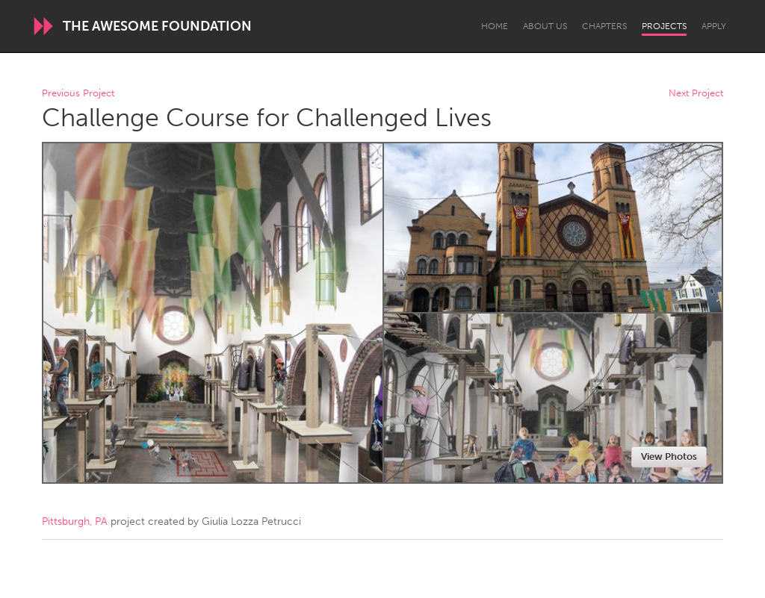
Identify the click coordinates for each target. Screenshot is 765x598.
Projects (664, 26)
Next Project (696, 94)
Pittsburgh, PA (75, 521)
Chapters (604, 26)
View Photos (669, 456)
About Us (545, 26)
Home (494, 26)
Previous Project (78, 94)
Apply (713, 26)
